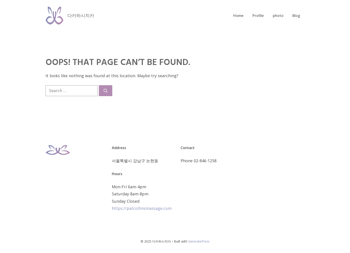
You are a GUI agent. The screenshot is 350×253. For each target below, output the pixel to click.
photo (278, 15)
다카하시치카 (80, 15)
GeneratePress (199, 241)
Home (238, 15)
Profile (258, 15)
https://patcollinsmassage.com (142, 208)
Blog (296, 15)
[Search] (105, 90)
